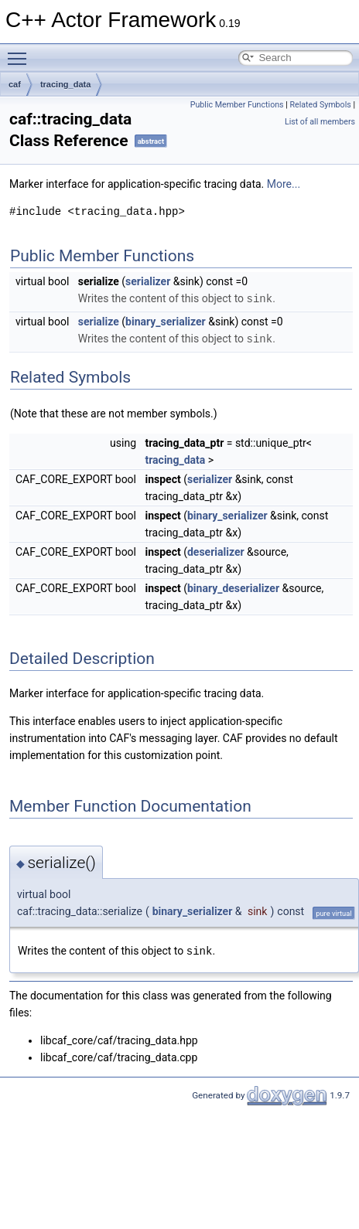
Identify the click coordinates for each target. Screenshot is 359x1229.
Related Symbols (319, 105)
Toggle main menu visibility (21, 52)
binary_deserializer (233, 586)
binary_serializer (165, 321)
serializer (147, 281)
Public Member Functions (237, 105)
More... (283, 184)
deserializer (215, 550)
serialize (98, 321)
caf (15, 84)
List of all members (320, 122)
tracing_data (65, 84)
